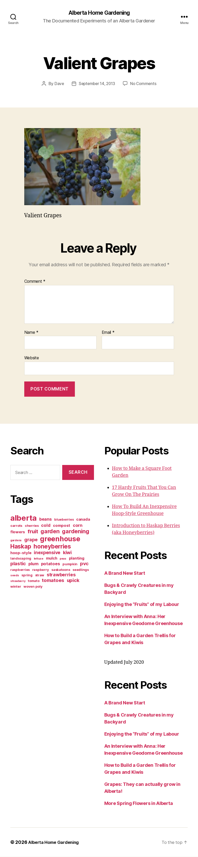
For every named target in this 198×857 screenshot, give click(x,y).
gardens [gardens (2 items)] (16, 540)
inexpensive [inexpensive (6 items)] (47, 552)
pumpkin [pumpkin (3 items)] (69, 564)
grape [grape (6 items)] (31, 540)
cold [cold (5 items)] (45, 525)
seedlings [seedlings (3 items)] (81, 570)
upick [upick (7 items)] (73, 581)
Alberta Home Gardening (99, 13)
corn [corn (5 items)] (77, 525)
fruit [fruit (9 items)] (33, 531)
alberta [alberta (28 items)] (23, 518)
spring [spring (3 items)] (26, 575)
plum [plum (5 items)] (33, 564)
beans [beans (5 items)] (45, 519)
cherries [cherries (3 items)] (32, 526)
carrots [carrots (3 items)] (16, 526)
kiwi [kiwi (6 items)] (67, 552)
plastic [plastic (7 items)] (18, 564)
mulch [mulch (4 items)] (51, 558)
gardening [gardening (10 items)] (75, 531)
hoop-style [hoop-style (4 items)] (20, 553)
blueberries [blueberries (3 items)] (64, 520)
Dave (57, 84)
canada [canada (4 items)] (83, 519)
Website (31, 358)
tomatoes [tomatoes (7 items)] (53, 581)
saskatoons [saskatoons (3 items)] (60, 570)
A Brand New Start (124, 573)
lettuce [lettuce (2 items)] (38, 559)
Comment (35, 281)
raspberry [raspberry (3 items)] (40, 570)
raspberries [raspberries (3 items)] (20, 570)
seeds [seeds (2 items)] (14, 575)
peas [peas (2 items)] (63, 559)
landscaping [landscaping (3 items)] (20, 558)
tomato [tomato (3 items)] (33, 581)
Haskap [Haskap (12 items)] (20, 546)
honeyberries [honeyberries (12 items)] (52, 546)
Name (31, 332)
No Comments (144, 84)
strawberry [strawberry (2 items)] (17, 581)
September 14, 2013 (96, 84)
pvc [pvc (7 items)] (84, 564)
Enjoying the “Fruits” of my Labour (141, 604)
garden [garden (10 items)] (50, 531)
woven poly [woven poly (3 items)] (32, 587)
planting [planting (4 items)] (76, 558)
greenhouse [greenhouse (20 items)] (60, 539)
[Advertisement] (42, 634)
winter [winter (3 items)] (15, 587)
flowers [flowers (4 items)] (17, 532)
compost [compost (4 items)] (61, 525)
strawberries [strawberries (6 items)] (61, 575)
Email (108, 332)
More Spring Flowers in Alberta (138, 803)
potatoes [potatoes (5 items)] (50, 564)
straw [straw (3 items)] (39, 575)
